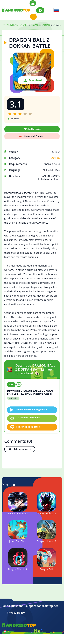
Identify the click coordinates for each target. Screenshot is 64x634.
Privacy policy (16, 613)
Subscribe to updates (28, 426)
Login (40, 10)
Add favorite (34, 129)
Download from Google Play (31, 409)
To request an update (28, 417)
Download (35, 80)
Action (55, 157)
